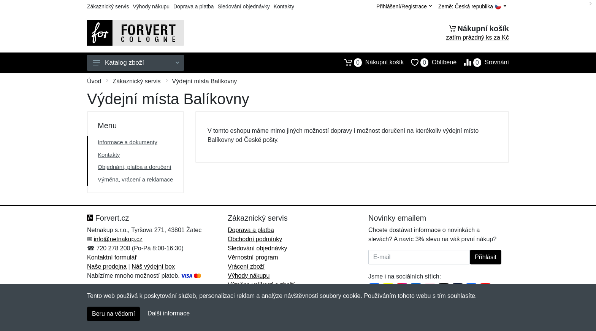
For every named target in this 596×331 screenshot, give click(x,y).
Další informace (168, 313)
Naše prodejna (107, 266)
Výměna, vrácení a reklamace (135, 179)
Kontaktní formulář (112, 257)
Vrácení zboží (246, 266)
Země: (472, 7)
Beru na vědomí (113, 313)
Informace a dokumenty (127, 142)
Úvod (94, 81)
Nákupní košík (370, 62)
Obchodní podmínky (255, 239)
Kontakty (284, 6)
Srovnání (483, 62)
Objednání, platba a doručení (134, 167)
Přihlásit (485, 257)
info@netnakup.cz (118, 239)
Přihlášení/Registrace (404, 6)
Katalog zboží (136, 62)
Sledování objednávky (244, 6)
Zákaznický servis (108, 6)
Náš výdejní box (153, 266)
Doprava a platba (193, 6)
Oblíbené (430, 62)
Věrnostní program (253, 257)
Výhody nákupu (151, 6)
